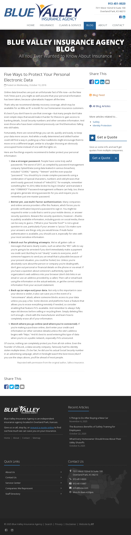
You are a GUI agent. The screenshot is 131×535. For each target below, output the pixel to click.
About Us (33, 472)
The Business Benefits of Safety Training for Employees (97, 430)
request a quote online (42, 427)
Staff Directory (33, 493)
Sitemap (36, 437)
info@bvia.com (80, 487)
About (102, 25)
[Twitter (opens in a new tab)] (11, 386)
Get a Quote (101, 158)
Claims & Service (70, 25)
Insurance (47, 25)
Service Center (33, 482)
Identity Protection (102, 125)
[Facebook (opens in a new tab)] (120, 17)
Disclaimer (71, 524)
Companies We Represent (33, 488)
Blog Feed (97, 95)
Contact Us (33, 477)
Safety (96, 121)
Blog (89, 25)
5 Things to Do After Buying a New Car (97, 419)
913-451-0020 (79, 479)
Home (31, 25)
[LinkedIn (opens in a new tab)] (124, 17)
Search (48, 524)
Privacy (59, 524)
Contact (118, 25)
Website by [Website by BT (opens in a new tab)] (86, 524)
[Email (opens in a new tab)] (22, 386)
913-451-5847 (79, 483)
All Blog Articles (100, 106)
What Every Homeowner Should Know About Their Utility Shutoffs (97, 442)
